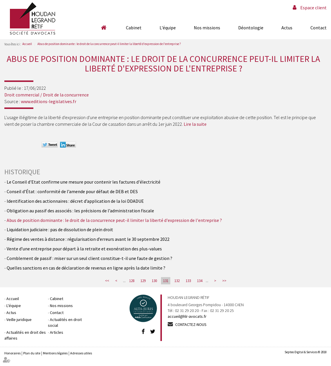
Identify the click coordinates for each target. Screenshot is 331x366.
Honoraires (12, 353)
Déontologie (250, 28)
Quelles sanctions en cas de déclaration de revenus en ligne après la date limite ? (86, 268)
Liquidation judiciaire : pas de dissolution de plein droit (60, 229)
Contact (318, 28)
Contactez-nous (191, 324)
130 (154, 280)
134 (199, 280)
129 (143, 280)
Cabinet (134, 28)
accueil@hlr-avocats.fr (187, 316)
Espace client (313, 7)
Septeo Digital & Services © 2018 (306, 352)
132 (177, 280)
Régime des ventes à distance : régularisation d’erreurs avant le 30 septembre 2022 (88, 239)
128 (131, 280)
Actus (286, 28)
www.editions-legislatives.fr (48, 101)
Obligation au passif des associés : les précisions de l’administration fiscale (80, 211)
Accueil (103, 28)
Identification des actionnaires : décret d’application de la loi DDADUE (75, 201)
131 (165, 280)
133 (188, 280)
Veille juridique (19, 319)
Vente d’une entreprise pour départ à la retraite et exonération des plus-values (84, 249)
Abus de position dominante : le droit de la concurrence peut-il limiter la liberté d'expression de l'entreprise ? (109, 44)
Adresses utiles (81, 353)
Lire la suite (195, 124)
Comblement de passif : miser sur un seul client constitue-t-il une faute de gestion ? (89, 258)
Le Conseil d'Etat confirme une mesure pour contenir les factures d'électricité (83, 182)
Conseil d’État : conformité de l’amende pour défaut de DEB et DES (72, 191)
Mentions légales (55, 353)
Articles (56, 332)
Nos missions (207, 28)
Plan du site (31, 353)
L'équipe (168, 28)
